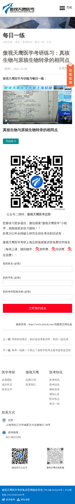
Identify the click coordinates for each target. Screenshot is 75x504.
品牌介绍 (31, 380)
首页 (17, 42)
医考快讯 (27, 42)
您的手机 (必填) (37, 280)
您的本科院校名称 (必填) (37, 294)
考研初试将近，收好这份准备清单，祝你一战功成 (40, 339)
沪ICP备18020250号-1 (54, 490)
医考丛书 (7, 389)
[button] (66, 7)
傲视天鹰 (8, 78)
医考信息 (54, 384)
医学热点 (54, 399)
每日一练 (39, 42)
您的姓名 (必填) (37, 266)
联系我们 (31, 384)
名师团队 (7, 380)
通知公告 (54, 394)
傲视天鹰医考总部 (39, 214)
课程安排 (54, 389)
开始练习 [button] (11, 141)
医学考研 (20, 78)
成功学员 (7, 384)
